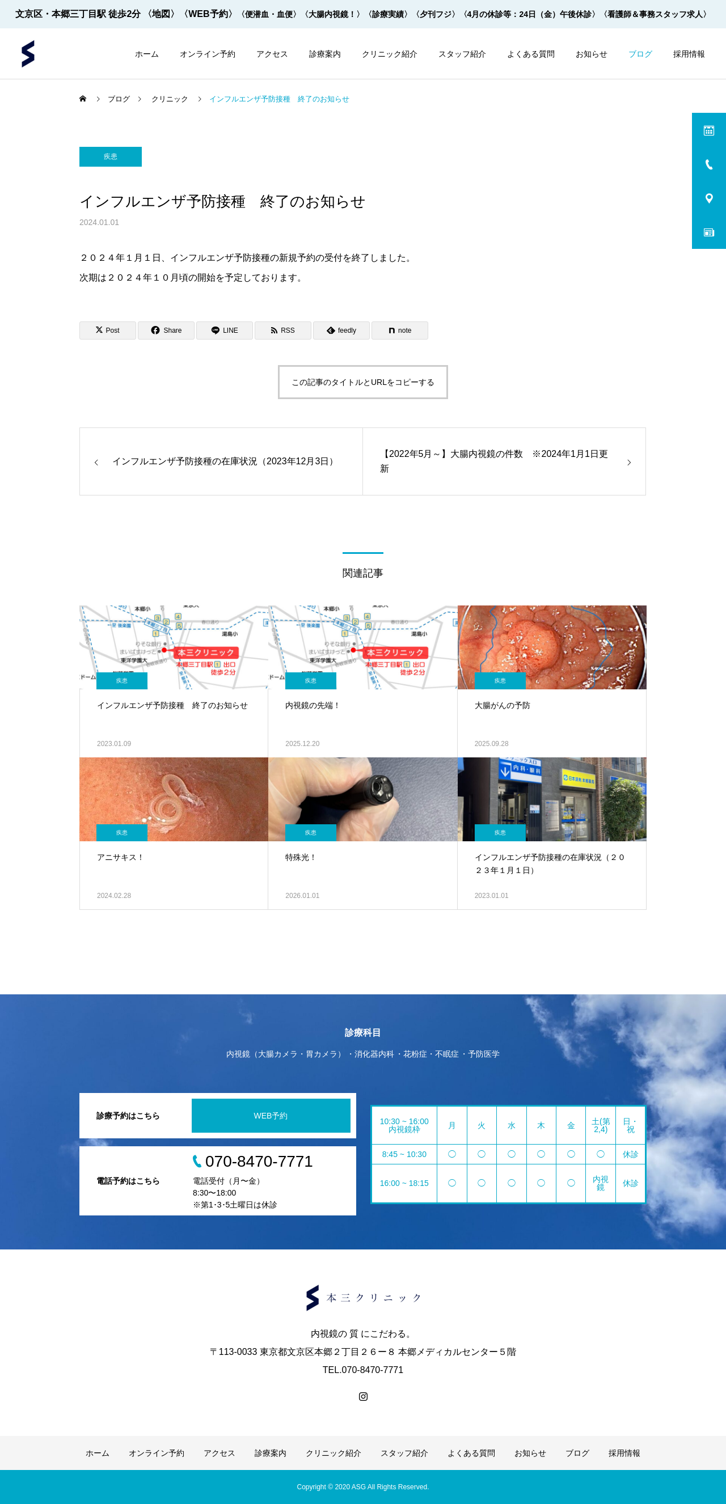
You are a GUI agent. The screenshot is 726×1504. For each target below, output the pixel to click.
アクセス (272, 53)
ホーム (147, 53)
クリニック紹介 (389, 53)
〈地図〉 (161, 14)
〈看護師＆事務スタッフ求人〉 (655, 14)
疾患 (110, 156)
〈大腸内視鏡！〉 (332, 14)
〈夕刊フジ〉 (435, 14)
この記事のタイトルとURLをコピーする (363, 382)
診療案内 (325, 53)
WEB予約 (271, 1115)
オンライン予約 (207, 53)
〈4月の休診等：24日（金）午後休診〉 (529, 14)
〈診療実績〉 (388, 14)
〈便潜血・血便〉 (269, 14)
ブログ (640, 53)
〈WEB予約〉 (208, 14)
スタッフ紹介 (462, 53)
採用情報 (689, 53)
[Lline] (224, 330)
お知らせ (591, 53)
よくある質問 (531, 53)
